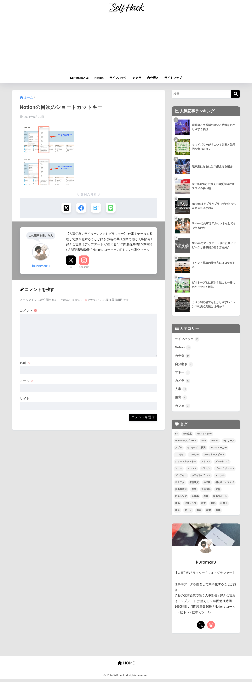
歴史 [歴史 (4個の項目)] (203, 506)
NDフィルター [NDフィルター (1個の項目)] (204, 436)
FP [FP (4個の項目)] (176, 436)
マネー (183, 374)
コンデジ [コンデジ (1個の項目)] (179, 457)
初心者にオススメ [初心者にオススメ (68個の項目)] (224, 485)
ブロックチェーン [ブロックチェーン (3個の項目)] (224, 471)
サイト (25, 399)
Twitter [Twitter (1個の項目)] (214, 443)
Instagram (83, 267)
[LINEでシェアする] (111, 208)
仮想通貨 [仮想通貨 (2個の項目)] (194, 485)
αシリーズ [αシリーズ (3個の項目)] (228, 443)
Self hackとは (79, 77)
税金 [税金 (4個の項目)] (177, 513)
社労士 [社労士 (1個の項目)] (223, 506)
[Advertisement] (126, 45)
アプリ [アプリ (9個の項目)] (178, 450)
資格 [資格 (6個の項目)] (218, 513)
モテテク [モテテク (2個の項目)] (179, 485)
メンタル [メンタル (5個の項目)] (219, 478)
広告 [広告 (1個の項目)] (217, 492)
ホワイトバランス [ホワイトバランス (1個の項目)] (201, 478)
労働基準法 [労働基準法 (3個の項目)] (181, 492)
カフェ (183, 408)
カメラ (137, 77)
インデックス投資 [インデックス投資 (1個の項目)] (196, 450)
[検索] (235, 94)
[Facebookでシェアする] (81, 208)
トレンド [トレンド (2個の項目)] (191, 471)
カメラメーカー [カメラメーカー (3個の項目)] (218, 450)
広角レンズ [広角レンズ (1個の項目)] (181, 499)
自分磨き (153, 77)
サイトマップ (173, 77)
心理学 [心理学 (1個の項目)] (195, 499)
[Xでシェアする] (65, 208)
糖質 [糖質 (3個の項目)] (199, 513)
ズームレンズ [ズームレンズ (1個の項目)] (222, 464)
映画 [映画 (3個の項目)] (177, 506)
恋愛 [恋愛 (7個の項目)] (205, 499)
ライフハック (118, 77)
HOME (126, 665)
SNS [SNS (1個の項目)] (203, 443)
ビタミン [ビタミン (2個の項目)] (205, 471)
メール (27, 381)
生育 (181, 399)
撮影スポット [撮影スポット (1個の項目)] (220, 499)
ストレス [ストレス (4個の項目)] (205, 464)
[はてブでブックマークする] (96, 208)
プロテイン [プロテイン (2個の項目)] (181, 478)
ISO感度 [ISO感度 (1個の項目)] (187, 436)
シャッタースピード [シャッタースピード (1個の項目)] (213, 457)
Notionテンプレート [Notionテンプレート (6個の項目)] (185, 443)
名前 (25, 363)
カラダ (183, 356)
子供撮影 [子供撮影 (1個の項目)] (205, 492)
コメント (28, 311)
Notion (99, 77)
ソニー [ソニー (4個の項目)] (178, 471)
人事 (181, 391)
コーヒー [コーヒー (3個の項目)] (194, 457)
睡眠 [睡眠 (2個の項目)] (213, 506)
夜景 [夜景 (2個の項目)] (194, 492)
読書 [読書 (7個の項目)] (208, 513)
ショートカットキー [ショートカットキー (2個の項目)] (185, 464)
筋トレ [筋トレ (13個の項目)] (188, 513)
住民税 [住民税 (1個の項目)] (206, 485)
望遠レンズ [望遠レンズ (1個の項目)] (190, 506)
